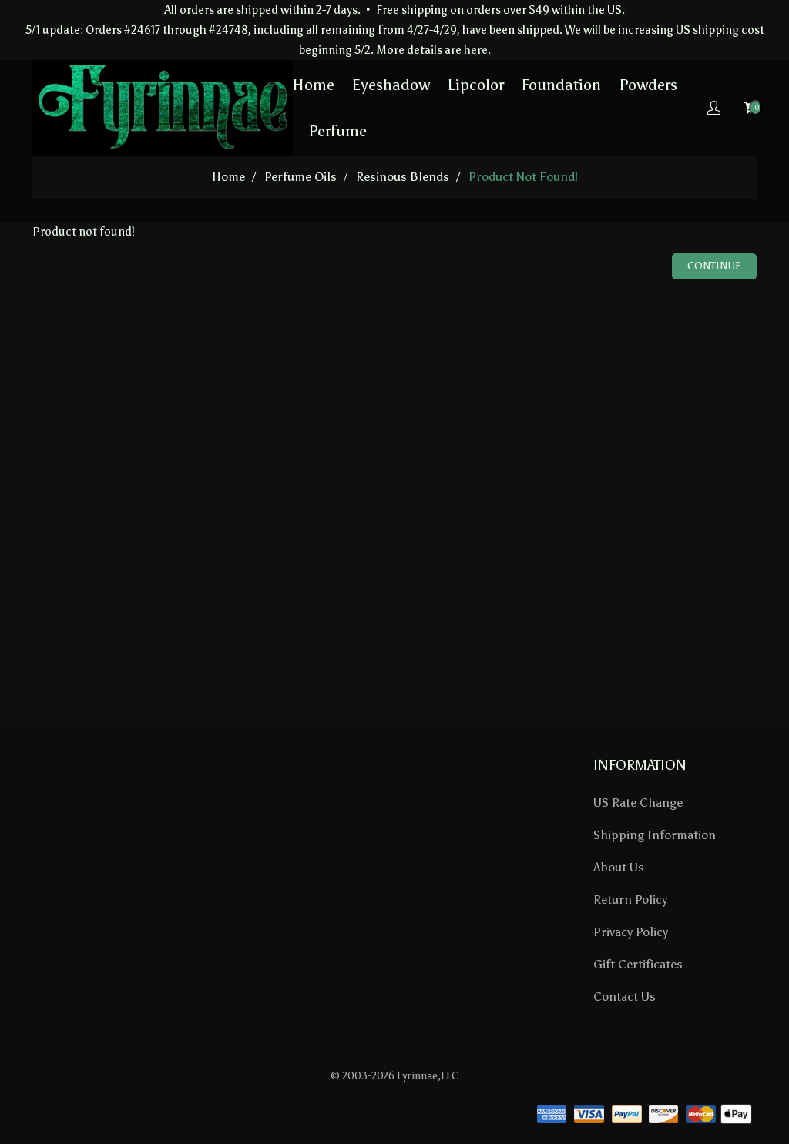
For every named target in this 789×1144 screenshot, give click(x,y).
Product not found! (523, 176)
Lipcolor (476, 84)
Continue (714, 266)
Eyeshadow (391, 84)
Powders (648, 84)
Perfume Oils (300, 176)
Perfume (337, 131)
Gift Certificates (638, 964)
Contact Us (624, 996)
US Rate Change (638, 802)
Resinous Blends (402, 176)
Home (313, 84)
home (228, 176)
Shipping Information (654, 835)
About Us (618, 867)
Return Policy (630, 899)
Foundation (561, 84)
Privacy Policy (630, 932)
